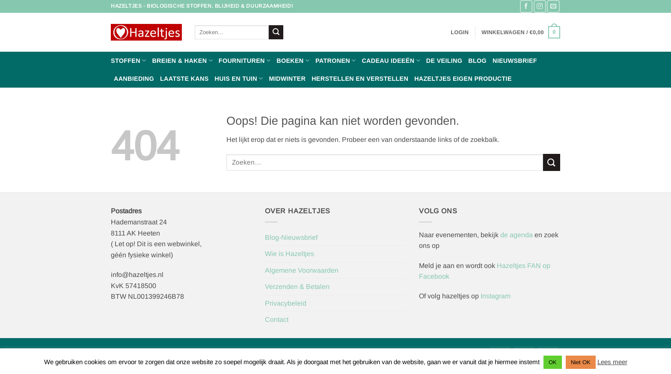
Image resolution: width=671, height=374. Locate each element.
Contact (276, 319)
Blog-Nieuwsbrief (291, 237)
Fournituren (244, 60)
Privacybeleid (285, 303)
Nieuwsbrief (515, 60)
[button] (460, 32)
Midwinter (287, 78)
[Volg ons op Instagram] (540, 6)
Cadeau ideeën (391, 60)
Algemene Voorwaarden (301, 270)
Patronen (335, 60)
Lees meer (612, 361)
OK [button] (553, 362)
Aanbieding (134, 78)
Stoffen (128, 60)
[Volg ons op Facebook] (526, 6)
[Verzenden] (276, 32)
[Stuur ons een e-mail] (553, 6)
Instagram (496, 296)
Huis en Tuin (239, 78)
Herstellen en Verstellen (360, 78)
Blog (477, 60)
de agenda (517, 235)
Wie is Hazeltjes (289, 253)
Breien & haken (182, 60)
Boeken (292, 60)
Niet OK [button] (581, 362)
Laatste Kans (184, 78)
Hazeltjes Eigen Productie (463, 78)
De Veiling (444, 60)
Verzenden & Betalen (297, 286)
